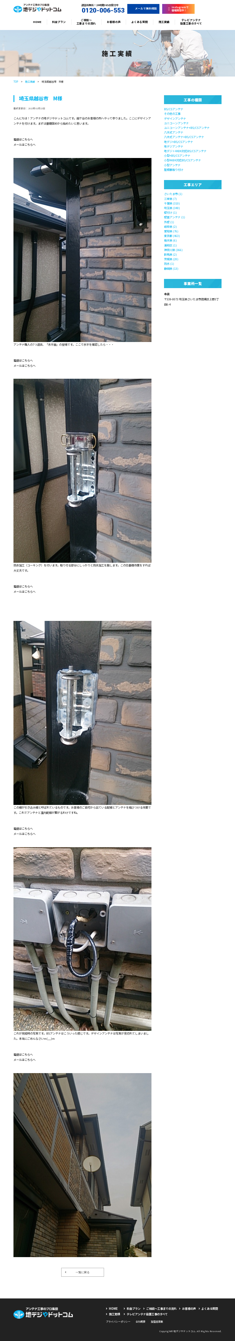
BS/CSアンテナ (173, 109)
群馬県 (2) (170, 254)
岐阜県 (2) (170, 226)
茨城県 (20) (171, 259)
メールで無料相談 (143, 8)
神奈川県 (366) (173, 250)
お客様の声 (114, 22)
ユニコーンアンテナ (176, 123)
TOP (15, 81)
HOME (37, 22)
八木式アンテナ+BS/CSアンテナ (184, 137)
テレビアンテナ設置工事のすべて (191, 21)
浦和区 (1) (170, 245)
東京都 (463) (172, 236)
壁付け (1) (170, 212)
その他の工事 (172, 113)
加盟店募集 (157, 1321)
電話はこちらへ (23, 139)
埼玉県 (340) (172, 208)
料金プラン (59, 22)
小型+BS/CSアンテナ (177, 155)
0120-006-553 (100, 10)
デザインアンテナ (175, 118)
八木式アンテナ (173, 132)
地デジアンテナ (173, 146)
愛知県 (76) (171, 231)
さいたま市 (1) (173, 194)
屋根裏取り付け (173, 169)
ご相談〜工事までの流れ (86, 21)
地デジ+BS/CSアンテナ (178, 142)
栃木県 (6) (170, 240)
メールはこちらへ (24, 144)
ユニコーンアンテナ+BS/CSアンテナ (187, 128)
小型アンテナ (172, 165)
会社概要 (140, 1321)
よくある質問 (139, 22)
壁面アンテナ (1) (174, 217)
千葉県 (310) (172, 203)
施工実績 (164, 22)
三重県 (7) (170, 199)
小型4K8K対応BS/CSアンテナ (182, 160)
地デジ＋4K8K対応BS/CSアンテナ (185, 151)
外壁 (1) (169, 222)
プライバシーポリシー (118, 1321)
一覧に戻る (77, 1272)
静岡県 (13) (171, 268)
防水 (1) (169, 263)
